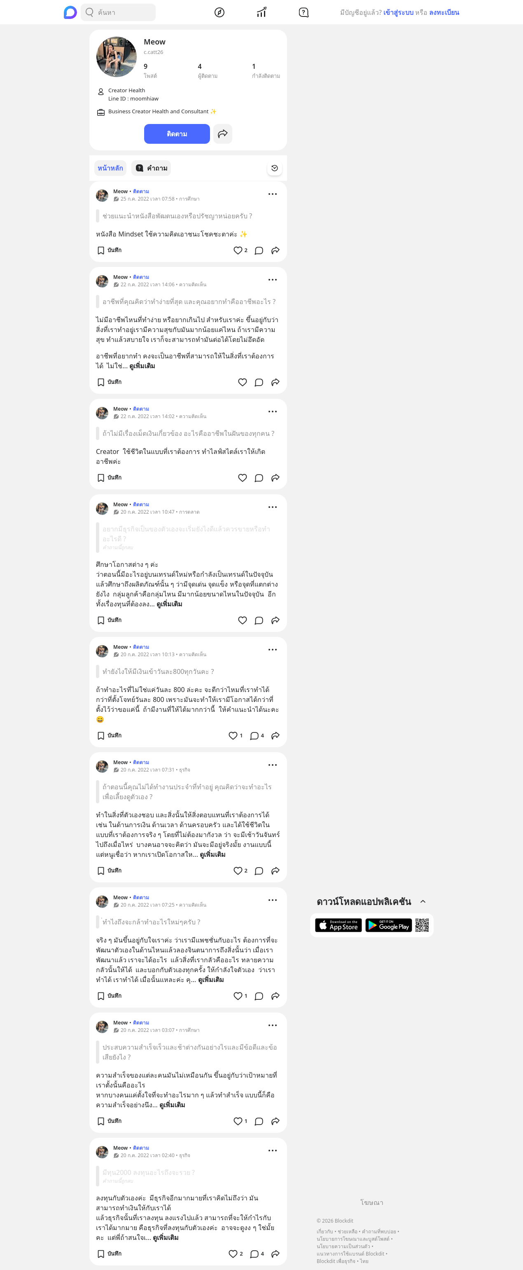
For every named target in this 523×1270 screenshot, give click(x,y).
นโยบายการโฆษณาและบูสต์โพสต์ (353, 1238)
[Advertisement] (372, 1070)
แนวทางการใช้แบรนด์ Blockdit (350, 1253)
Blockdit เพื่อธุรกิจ (336, 1261)
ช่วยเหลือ (347, 1231)
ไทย (364, 1261)
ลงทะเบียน (444, 12)
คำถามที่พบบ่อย (379, 1231)
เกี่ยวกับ (325, 1231)
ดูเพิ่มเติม (142, 365)
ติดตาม (177, 133)
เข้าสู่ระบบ (398, 12)
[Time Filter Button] (279, 168)
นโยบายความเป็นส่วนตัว (343, 1246)
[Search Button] (89, 12)
